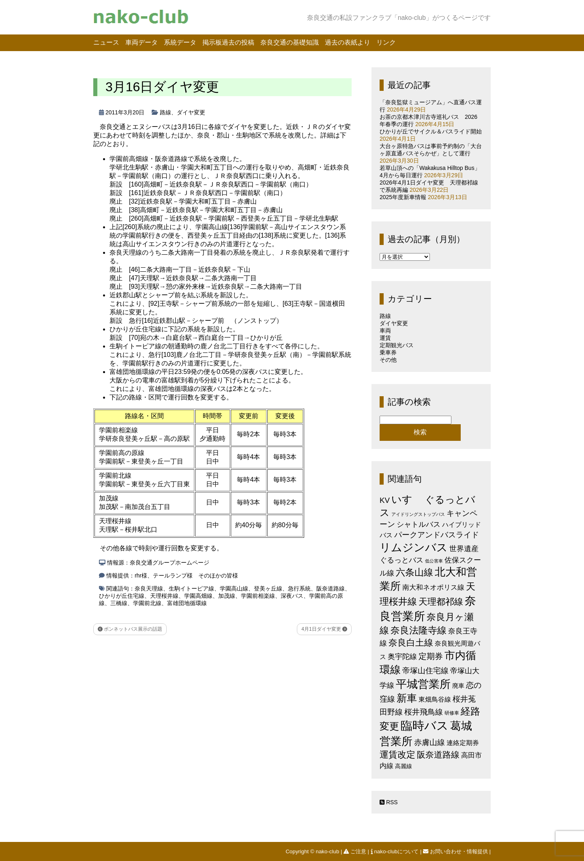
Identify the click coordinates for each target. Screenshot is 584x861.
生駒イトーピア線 (191, 588)
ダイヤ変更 (191, 112)
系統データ (180, 42)
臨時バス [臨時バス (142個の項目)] (425, 725)
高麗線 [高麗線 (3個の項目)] (403, 766)
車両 (385, 330)
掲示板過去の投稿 (228, 42)
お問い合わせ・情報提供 (456, 851)
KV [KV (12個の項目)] (385, 500)
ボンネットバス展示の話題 (130, 629)
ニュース (106, 42)
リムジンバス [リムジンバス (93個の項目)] (414, 547)
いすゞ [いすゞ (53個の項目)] (407, 499)
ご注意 (355, 851)
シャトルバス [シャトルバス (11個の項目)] (418, 524)
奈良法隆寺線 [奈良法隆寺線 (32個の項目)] (419, 630)
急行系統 (299, 588)
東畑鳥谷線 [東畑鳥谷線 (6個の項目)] (435, 699)
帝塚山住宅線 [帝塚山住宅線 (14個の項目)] (425, 670)
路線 (165, 112)
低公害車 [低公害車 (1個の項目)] (434, 560)
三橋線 (118, 603)
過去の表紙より (347, 42)
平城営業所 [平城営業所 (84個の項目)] (423, 684)
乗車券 (388, 352)
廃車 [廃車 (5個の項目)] (458, 685)
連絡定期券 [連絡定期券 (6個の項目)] (463, 742)
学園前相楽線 (258, 596)
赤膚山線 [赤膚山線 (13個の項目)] (429, 742)
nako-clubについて (395, 851)
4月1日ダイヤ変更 (324, 629)
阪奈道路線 (330, 588)
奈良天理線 (149, 588)
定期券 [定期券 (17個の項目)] (431, 656)
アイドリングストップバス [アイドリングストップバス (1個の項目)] (418, 514)
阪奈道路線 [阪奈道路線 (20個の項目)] (438, 754)
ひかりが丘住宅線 (121, 596)
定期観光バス (397, 345)
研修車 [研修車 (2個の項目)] (451, 713)
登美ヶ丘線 (268, 588)
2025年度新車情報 (403, 197)
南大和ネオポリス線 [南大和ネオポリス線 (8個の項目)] (433, 587)
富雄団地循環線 (187, 603)
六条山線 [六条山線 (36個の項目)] (414, 572)
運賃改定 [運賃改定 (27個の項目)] (397, 754)
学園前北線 (147, 603)
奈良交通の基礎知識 (289, 42)
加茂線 (226, 596)
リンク (386, 42)
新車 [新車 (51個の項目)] (407, 698)
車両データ (141, 42)
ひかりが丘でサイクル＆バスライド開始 (431, 131)
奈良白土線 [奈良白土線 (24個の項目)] (411, 643)
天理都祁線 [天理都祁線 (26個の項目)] (441, 602)
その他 (388, 359)
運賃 (385, 338)
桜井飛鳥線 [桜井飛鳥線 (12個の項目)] (423, 712)
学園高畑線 (198, 596)
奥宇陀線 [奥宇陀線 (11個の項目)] (402, 656)
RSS (389, 802)
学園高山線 (234, 588)
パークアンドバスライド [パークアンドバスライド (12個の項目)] (436, 534)
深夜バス (292, 596)
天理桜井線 (164, 596)
